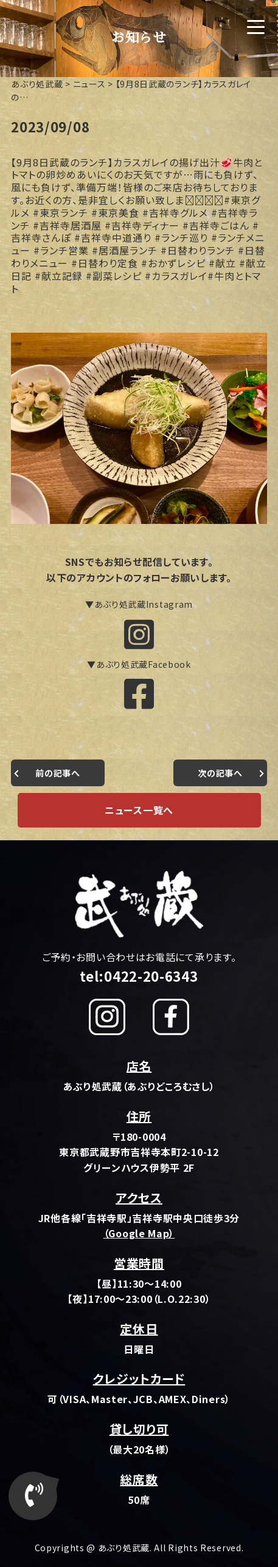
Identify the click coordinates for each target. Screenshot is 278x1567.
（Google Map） (139, 1233)
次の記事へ (220, 773)
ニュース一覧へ (139, 810)
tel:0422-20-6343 (139, 975)
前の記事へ (57, 773)
